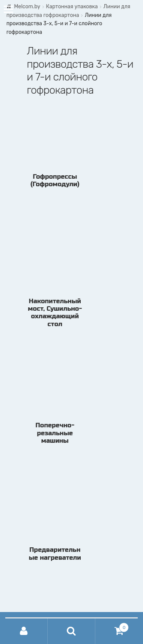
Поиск (71, 631)
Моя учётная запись (24, 631)
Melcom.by (27, 6)
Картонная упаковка (72, 6)
